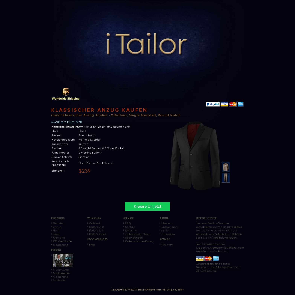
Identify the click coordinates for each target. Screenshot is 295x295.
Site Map (167, 244)
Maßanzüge (61, 269)
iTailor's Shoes (97, 234)
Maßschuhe (60, 244)
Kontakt (130, 227)
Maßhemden (61, 273)
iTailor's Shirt (96, 227)
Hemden (58, 223)
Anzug (57, 227)
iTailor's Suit (96, 230)
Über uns (167, 223)
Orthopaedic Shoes (137, 234)
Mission (165, 230)
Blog (92, 244)
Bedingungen (134, 237)
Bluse (56, 234)
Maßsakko (59, 280)
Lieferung (131, 230)
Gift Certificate (62, 241)
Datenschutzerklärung (139, 241)
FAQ (128, 223)
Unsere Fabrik (169, 227)
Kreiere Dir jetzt (147, 206)
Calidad (94, 223)
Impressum (168, 234)
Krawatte (59, 237)
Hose (56, 230)
